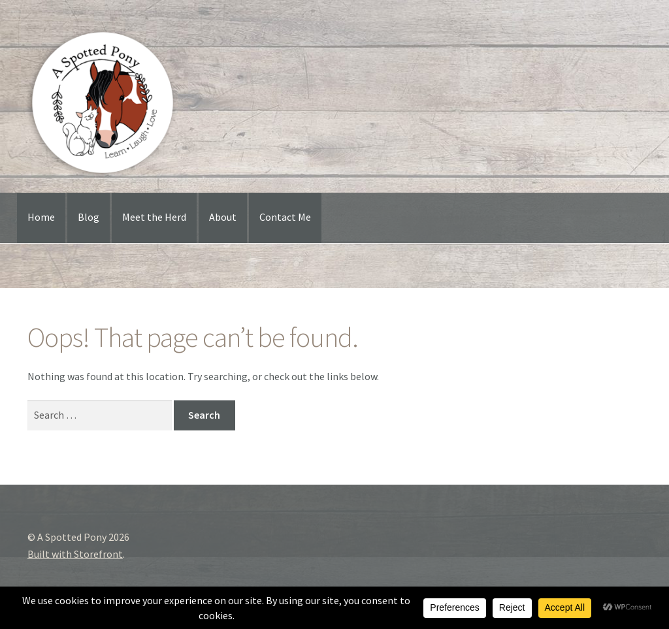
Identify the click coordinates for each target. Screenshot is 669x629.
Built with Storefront (75, 553)
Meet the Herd (154, 216)
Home (41, 216)
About (223, 216)
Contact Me (285, 216)
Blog (88, 216)
